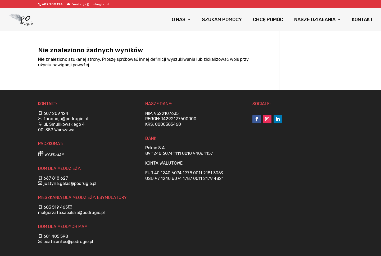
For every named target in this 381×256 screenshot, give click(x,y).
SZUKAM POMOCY (222, 20)
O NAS (178, 20)
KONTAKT (362, 20)
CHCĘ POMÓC (268, 20)
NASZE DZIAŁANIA (314, 20)
